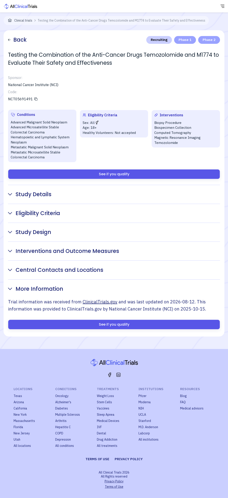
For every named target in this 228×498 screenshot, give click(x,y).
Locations (23, 389)
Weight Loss (105, 396)
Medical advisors (192, 408)
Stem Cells (104, 402)
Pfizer (142, 396)
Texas (18, 396)
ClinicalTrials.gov (100, 302)
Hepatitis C (63, 427)
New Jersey (22, 433)
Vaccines (103, 408)
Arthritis (61, 421)
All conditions (64, 446)
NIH (141, 408)
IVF (99, 427)
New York (20, 415)
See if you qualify (114, 174)
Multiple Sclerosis (67, 415)
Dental (101, 433)
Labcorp (144, 433)
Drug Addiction (107, 440)
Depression (63, 440)
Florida (18, 427)
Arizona (19, 402)
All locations (22, 446)
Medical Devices (108, 421)
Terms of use (97, 459)
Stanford (144, 421)
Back (17, 39)
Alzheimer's (63, 402)
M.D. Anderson (148, 427)
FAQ (183, 402)
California (20, 408)
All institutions (148, 440)
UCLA (142, 415)
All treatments (107, 446)
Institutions (150, 389)
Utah (17, 440)
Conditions (66, 389)
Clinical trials (23, 20)
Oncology (62, 396)
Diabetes (61, 408)
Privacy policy (129, 459)
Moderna (144, 402)
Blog (183, 396)
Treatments (108, 389)
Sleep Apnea (105, 415)
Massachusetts (24, 421)
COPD (59, 433)
